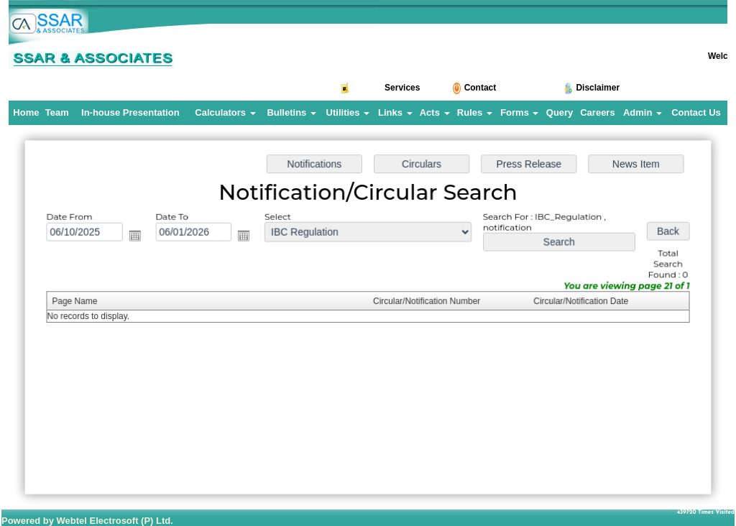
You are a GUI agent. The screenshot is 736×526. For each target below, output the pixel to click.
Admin (642, 112)
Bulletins (291, 112)
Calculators (225, 112)
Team (57, 112)
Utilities (348, 112)
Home (26, 112)
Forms (519, 112)
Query (560, 112)
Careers (597, 112)
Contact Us (696, 112)
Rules (474, 112)
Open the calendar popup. (139, 237)
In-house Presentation (130, 112)
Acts (435, 112)
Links (395, 112)
